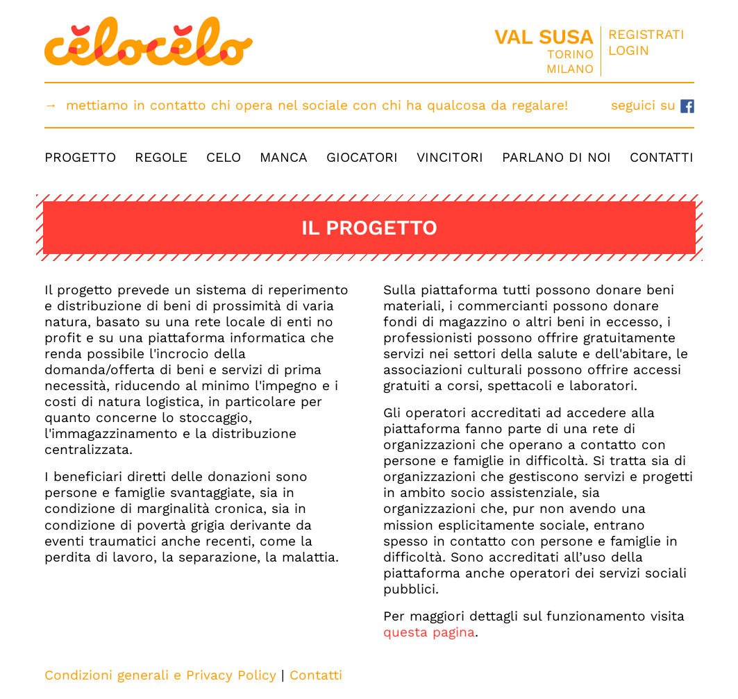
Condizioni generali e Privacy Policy (160, 675)
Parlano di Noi (556, 157)
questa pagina (429, 632)
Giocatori (362, 157)
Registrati (646, 34)
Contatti (662, 157)
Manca (284, 157)
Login (628, 50)
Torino (570, 54)
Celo (223, 157)
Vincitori (450, 157)
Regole (161, 157)
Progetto (80, 157)
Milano (570, 69)
